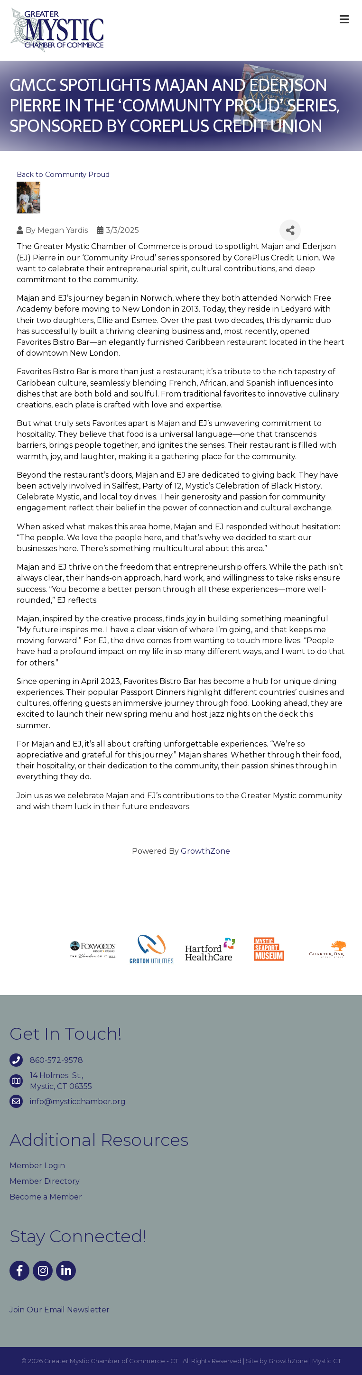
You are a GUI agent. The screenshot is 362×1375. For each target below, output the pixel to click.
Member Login (37, 1165)
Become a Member (45, 1196)
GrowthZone (205, 851)
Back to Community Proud (63, 174)
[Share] (290, 230)
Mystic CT (326, 1361)
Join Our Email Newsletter (59, 1309)
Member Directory (44, 1181)
